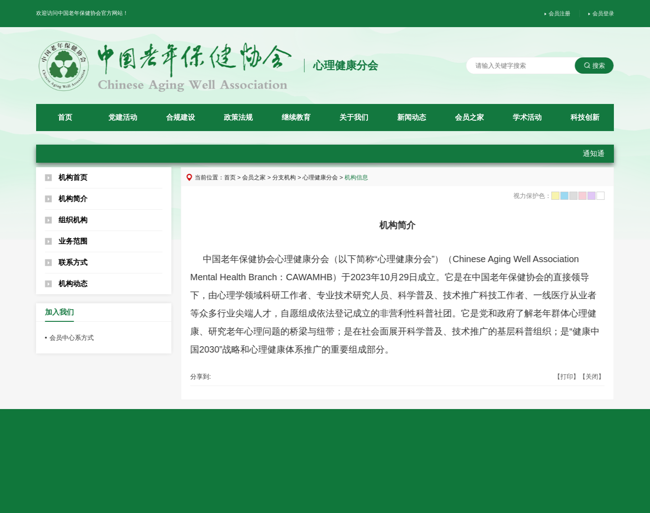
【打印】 (570, 376)
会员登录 (605, 13)
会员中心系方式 (68, 337)
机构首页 (62, 177)
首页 (234, 177)
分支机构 (288, 177)
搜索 (598, 65)
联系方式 (62, 262)
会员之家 (258, 177)
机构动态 (62, 283)
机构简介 (62, 198)
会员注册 (561, 13)
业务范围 (62, 241)
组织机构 (62, 220)
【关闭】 (595, 376)
